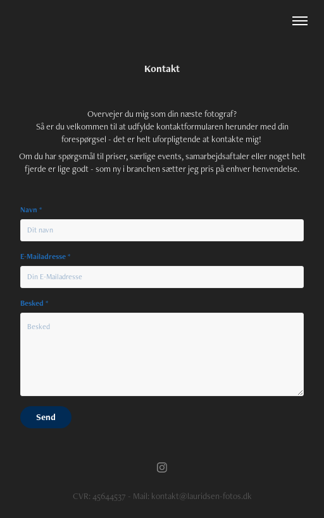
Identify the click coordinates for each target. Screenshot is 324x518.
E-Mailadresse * (45, 256)
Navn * (31, 210)
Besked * (34, 303)
